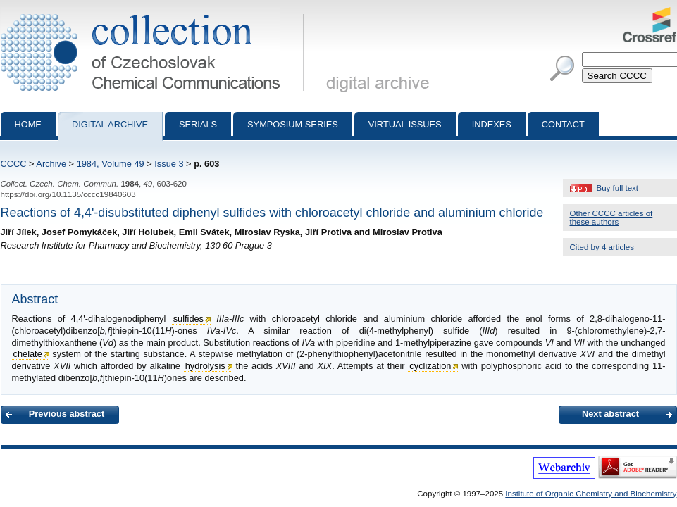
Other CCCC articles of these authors (611, 217)
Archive (51, 163)
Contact (563, 124)
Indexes (491, 124)
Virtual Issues (405, 124)
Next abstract (610, 413)
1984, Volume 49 (110, 163)
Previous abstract (66, 413)
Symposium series (292, 124)
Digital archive (110, 124)
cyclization (430, 366)
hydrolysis (205, 366)
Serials (198, 124)
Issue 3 (168, 163)
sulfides (188, 318)
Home (28, 124)
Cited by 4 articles (602, 247)
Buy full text (618, 188)
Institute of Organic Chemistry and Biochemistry (590, 493)
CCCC (14, 163)
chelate (27, 354)
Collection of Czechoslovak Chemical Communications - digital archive (155, 12)
